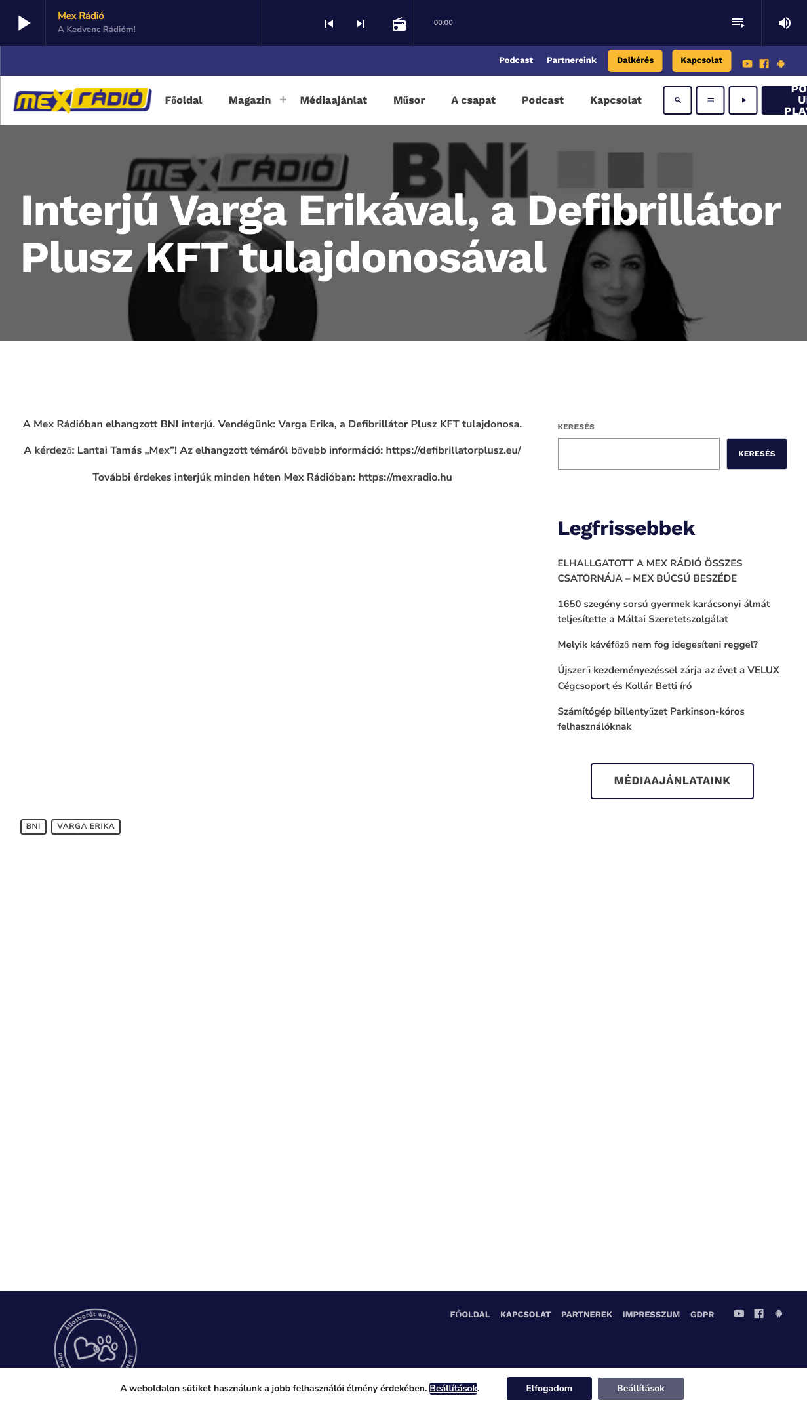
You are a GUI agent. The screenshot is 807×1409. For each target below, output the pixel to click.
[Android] (781, 65)
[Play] (743, 100)
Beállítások (453, 1389)
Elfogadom (549, 1388)
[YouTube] (747, 65)
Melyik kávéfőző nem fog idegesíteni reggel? (658, 645)
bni (33, 827)
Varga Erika (86, 827)
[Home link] (82, 100)
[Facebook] (764, 65)
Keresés (576, 426)
